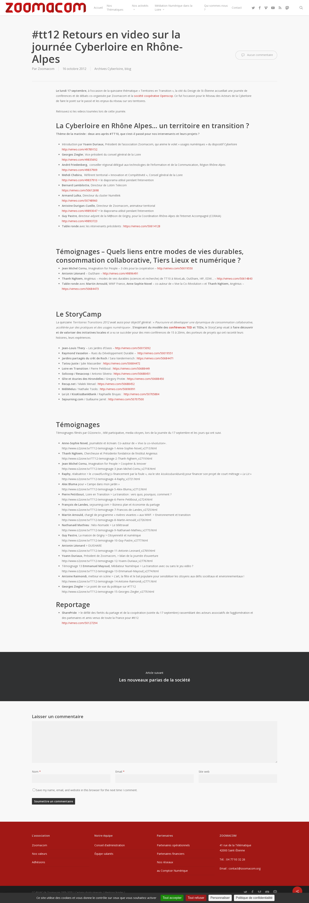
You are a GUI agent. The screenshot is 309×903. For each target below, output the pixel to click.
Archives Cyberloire (108, 69)
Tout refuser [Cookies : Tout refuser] (196, 897)
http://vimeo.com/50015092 (133, 348)
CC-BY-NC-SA (39, 892)
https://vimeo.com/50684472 (121, 363)
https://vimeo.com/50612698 (80, 190)
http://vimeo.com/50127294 (79, 623)
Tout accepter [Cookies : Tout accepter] (172, 897)
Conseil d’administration (109, 845)
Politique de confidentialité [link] (254, 897)
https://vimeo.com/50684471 (155, 358)
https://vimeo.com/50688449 (131, 368)
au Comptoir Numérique (172, 870)
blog (128, 69)
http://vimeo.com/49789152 (79, 149)
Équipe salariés (103, 854)
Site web (204, 771)
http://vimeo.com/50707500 (126, 399)
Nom (36, 771)
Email (120, 771)
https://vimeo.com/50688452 (116, 384)
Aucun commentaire (256, 55)
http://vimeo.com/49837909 (79, 170)
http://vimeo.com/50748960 (79, 200)
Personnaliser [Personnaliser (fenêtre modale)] (220, 897)
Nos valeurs (39, 854)
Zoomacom (46, 69)
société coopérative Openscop (153, 96)
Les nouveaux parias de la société (154, 676)
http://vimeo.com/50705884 (141, 394)
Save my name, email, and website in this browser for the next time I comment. (86, 790)
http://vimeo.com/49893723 (79, 221)
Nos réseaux (165, 862)
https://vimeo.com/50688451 (132, 373)
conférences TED (180, 327)
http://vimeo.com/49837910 (79, 180)
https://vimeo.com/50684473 (80, 289)
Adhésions (38, 862)
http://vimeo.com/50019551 (155, 353)
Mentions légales (114, 892)
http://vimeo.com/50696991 (117, 389)
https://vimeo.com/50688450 (145, 379)
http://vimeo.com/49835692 (79, 159)
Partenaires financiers (170, 854)
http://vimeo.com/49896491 (120, 273)
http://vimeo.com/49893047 (79, 211)
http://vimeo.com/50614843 (234, 278)
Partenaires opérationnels (173, 845)
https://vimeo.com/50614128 (141, 226)
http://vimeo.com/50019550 (175, 268)
